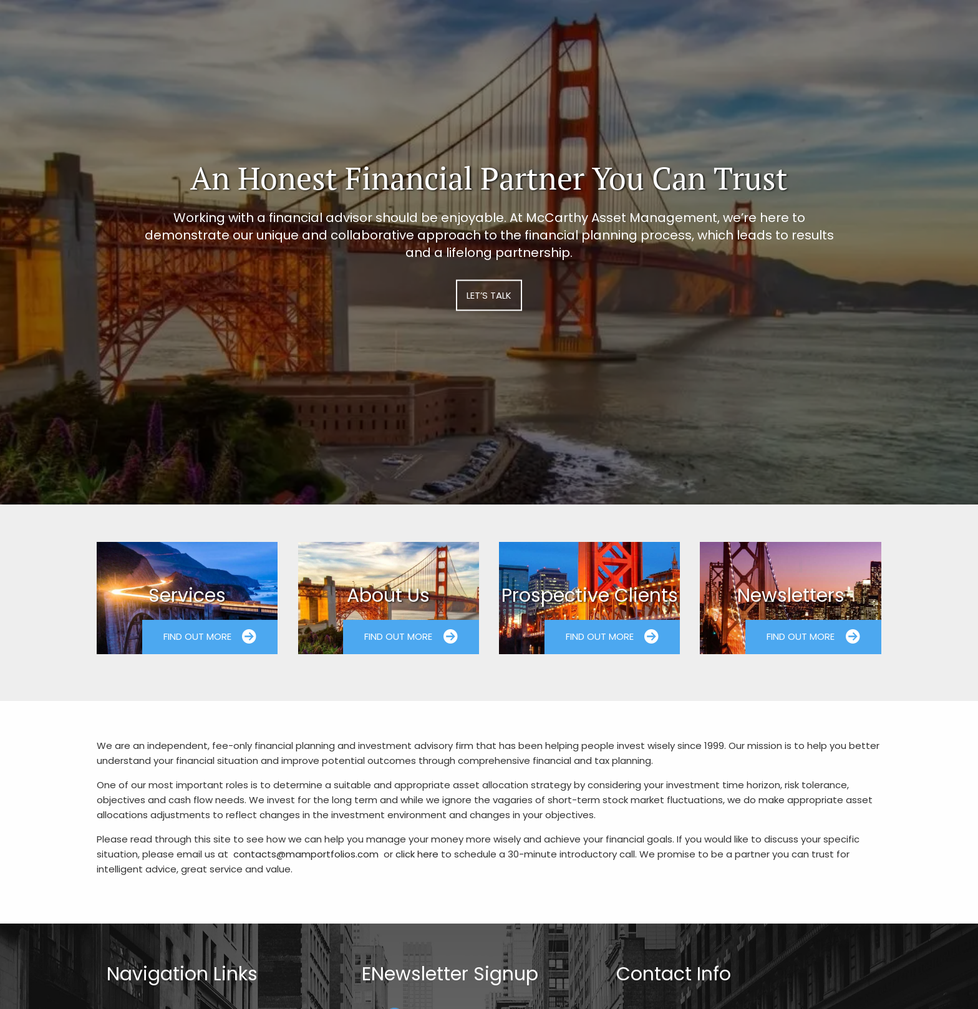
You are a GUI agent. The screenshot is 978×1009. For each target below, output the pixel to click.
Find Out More (209, 636)
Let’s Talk (489, 295)
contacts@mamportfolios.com (306, 854)
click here (416, 854)
